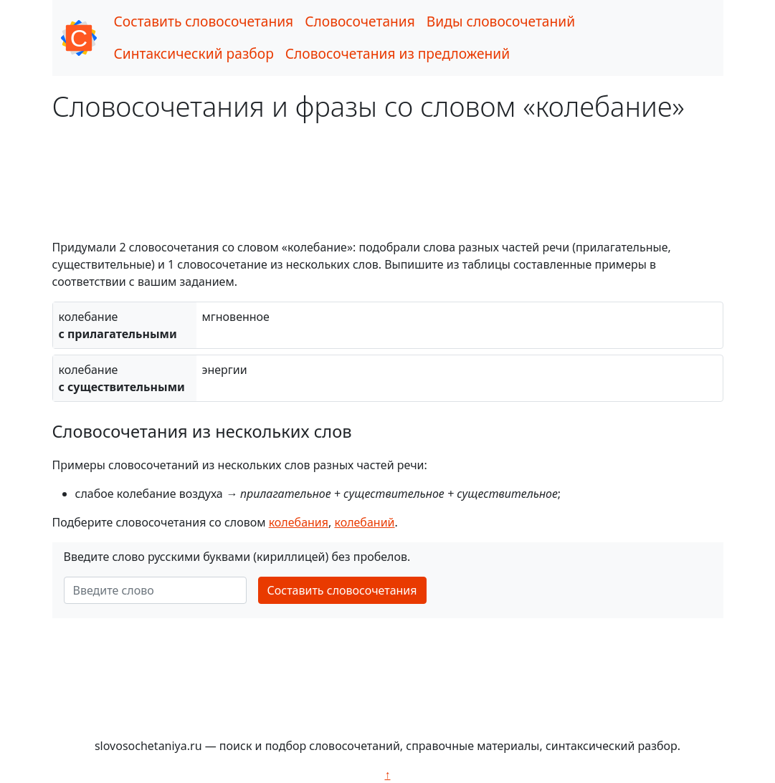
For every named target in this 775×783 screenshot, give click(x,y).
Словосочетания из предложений (397, 53)
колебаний (364, 522)
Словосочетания (360, 21)
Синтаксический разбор (194, 53)
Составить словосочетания (204, 21)
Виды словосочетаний (501, 21)
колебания (298, 522)
